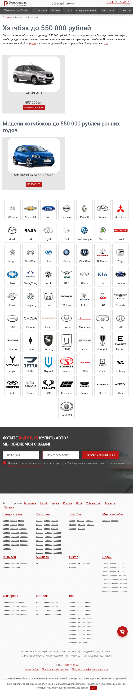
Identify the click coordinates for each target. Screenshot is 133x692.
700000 (54, 525)
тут (106, 43)
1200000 (6, 533)
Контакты (125, 10)
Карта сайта (32, 669)
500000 (13, 521)
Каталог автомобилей (15, 10)
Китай (43, 503)
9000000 (24, 545)
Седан (107, 557)
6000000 (6, 545)
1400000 (48, 537)
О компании (40, 10)
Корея (55, 503)
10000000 (58, 553)
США (79, 503)
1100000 (22, 529)
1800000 (15, 537)
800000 (47, 529)
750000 (13, 525)
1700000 (48, 541)
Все (71, 596)
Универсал (10, 596)
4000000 (15, 541)
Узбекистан (93, 503)
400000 (6, 521)
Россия (67, 503)
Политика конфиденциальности (90, 669)
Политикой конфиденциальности (25, 466)
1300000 (15, 533)
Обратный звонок (63, 3)
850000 (21, 525)
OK (93, 687)
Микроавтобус (113, 514)
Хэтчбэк (42, 596)
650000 (6, 525)
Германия (30, 503)
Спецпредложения (86, 10)
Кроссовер (43, 514)
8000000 (15, 545)
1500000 (24, 533)
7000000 (57, 549)
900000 (6, 529)
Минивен (9, 557)
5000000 (24, 541)
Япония (9, 507)
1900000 (39, 545)
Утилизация (108, 10)
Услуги (68, 10)
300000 (39, 521)
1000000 (14, 529)
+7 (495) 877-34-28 (118, 2)
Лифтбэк (75, 514)
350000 (47, 521)
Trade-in (55, 10)
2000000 (24, 537)
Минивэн (42, 557)
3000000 (6, 541)
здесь (32, 43)
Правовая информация (55, 669)
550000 (21, 521)
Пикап (73, 557)
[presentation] (29, 483)
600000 (113, 567)
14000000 (7, 549)
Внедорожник (13, 514)
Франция (110, 503)
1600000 (6, 537)
